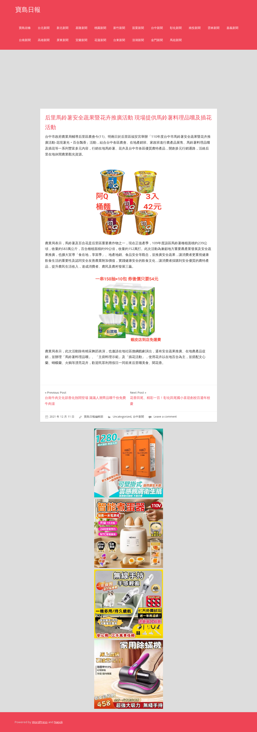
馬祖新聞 (176, 40)
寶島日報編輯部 (93, 416)
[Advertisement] (129, 79)
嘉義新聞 (232, 28)
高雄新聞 (44, 40)
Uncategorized (122, 416)
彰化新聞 (176, 28)
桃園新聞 (100, 28)
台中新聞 (157, 28)
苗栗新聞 (138, 28)
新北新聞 (62, 28)
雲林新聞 (213, 28)
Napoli (58, 722)
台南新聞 (25, 40)
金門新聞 (157, 40)
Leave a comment (165, 416)
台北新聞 (44, 28)
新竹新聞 (119, 28)
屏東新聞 (62, 40)
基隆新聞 (81, 28)
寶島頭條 (25, 28)
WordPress (40, 722)
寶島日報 (28, 9)
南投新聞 (195, 28)
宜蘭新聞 (81, 40)
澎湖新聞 (138, 40)
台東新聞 (119, 40)
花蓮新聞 (100, 40)
